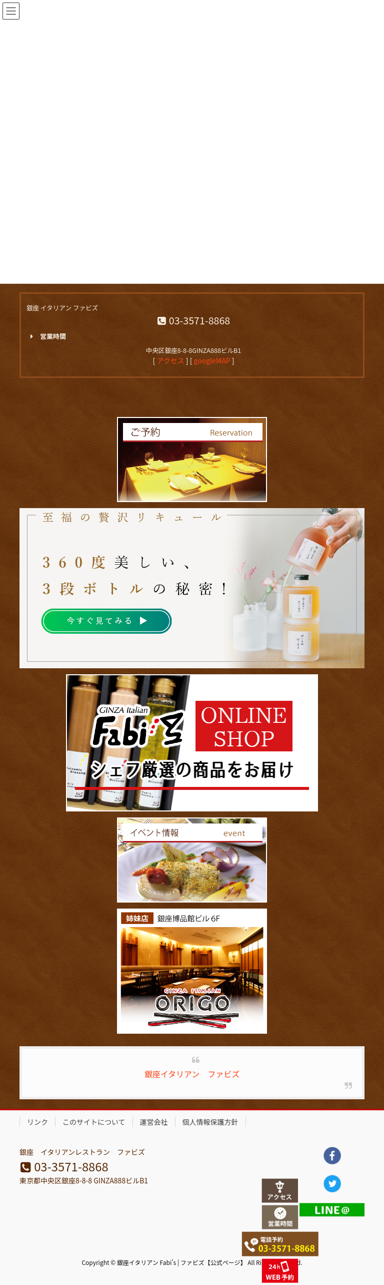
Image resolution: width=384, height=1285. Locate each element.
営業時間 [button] (46, 336)
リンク (37, 1122)
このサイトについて (94, 1122)
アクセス (170, 360)
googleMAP (212, 360)
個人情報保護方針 (210, 1122)
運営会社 (154, 1122)
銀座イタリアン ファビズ (192, 1074)
